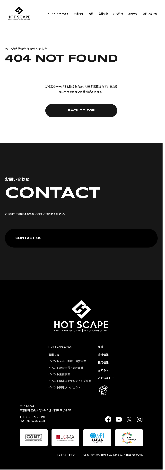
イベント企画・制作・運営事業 (67, 361)
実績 (91, 13)
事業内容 (79, 13)
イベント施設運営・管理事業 (65, 368)
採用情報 (118, 13)
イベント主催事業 (59, 374)
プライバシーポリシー (66, 454)
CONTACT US (28, 238)
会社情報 (103, 13)
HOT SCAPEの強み (58, 13)
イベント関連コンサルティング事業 (69, 381)
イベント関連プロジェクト (64, 387)
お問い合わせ (150, 13)
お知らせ (133, 13)
